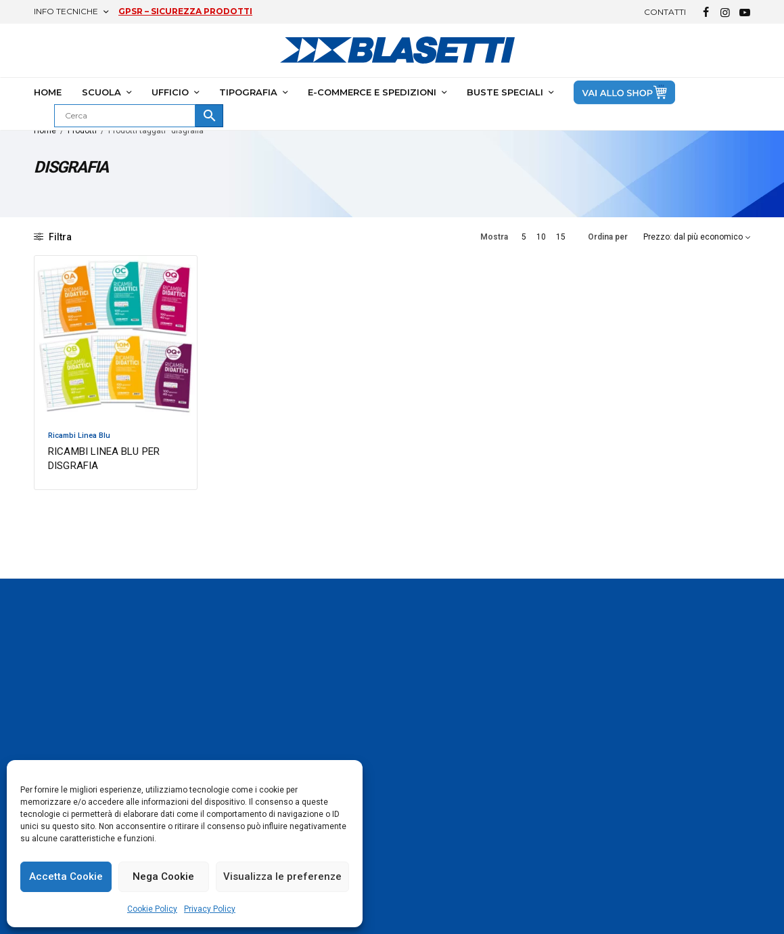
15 (561, 237)
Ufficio (538, 770)
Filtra (53, 236)
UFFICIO (170, 92)
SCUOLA (101, 92)
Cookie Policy (152, 909)
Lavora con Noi (679, 915)
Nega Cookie (163, 876)
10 (541, 237)
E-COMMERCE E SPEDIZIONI (372, 92)
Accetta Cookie (66, 876)
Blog (411, 884)
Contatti (665, 12)
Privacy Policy (209, 909)
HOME (48, 92)
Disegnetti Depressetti (449, 810)
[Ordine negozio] (696, 237)
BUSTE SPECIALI (505, 92)
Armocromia (429, 751)
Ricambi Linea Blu (79, 435)
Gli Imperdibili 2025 (442, 770)
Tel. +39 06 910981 (688, 793)
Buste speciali (554, 845)
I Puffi (414, 790)
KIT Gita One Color (440, 865)
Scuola (539, 751)
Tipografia (547, 790)
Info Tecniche (66, 11)
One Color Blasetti (317, 751)
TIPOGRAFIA (248, 92)
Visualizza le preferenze (282, 876)
